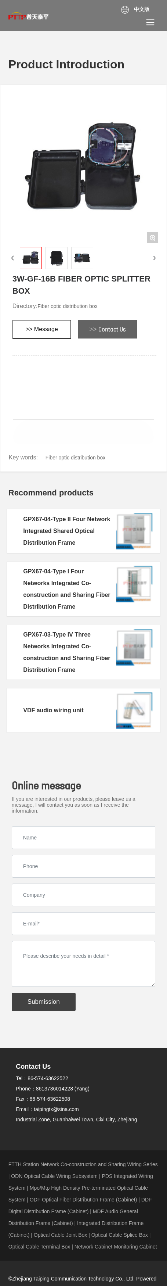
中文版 (141, 9)
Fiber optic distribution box (67, 306)
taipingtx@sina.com (56, 1109)
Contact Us (33, 1066)
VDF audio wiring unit (53, 710)
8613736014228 (54, 1089)
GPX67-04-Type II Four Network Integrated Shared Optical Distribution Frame (66, 531)
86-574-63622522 (48, 1078)
